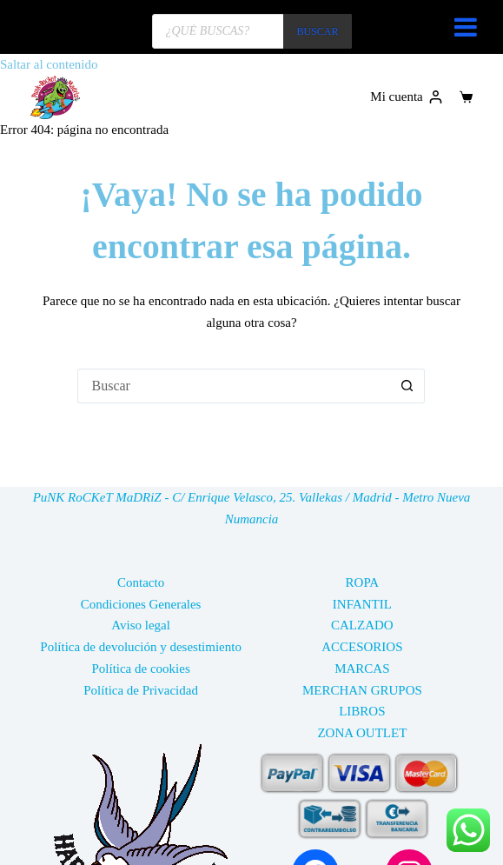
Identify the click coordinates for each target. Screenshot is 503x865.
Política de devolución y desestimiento (141, 647)
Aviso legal (140, 625)
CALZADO (362, 625)
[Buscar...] (233, 386)
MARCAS (361, 668)
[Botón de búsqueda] (407, 386)
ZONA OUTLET (362, 733)
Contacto (140, 582)
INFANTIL (362, 604)
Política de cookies (140, 668)
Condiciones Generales (141, 604)
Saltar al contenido (48, 64)
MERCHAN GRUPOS (362, 690)
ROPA (363, 582)
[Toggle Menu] (465, 27)
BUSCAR (317, 31)
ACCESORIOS (361, 647)
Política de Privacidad (140, 690)
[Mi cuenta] (406, 97)
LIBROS (362, 711)
